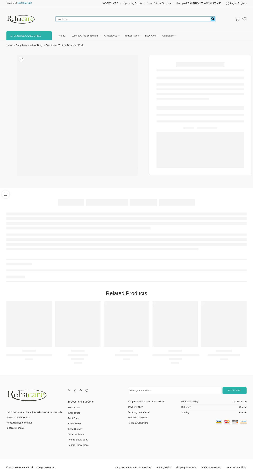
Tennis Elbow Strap (78, 439)
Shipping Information (139, 412)
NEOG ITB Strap (78, 354)
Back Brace (74, 418)
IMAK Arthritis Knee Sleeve (224, 354)
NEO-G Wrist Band (126, 354)
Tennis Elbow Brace (78, 445)
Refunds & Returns (138, 417)
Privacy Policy (135, 407)
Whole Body (36, 45)
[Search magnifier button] (213, 19)
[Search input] (133, 18)
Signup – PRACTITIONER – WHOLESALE (198, 3)
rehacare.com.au (15, 428)
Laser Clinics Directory (159, 3)
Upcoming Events (133, 3)
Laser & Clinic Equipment (85, 35)
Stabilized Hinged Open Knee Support (29, 354)
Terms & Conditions (138, 423)
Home (62, 35)
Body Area (150, 35)
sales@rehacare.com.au (19, 422)
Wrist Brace (74, 407)
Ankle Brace (74, 423)
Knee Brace (74, 413)
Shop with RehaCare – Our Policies (146, 401)
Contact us (167, 35)
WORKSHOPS (110, 3)
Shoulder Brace (76, 434)
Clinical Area (110, 35)
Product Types (131, 35)
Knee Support (75, 429)
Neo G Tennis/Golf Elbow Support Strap (176, 354)
